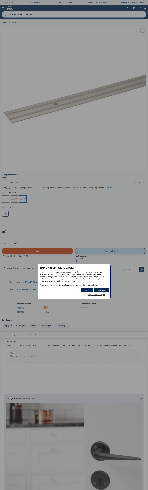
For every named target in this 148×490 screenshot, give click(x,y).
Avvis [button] (87, 290)
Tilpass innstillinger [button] (96, 295)
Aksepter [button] (101, 290)
